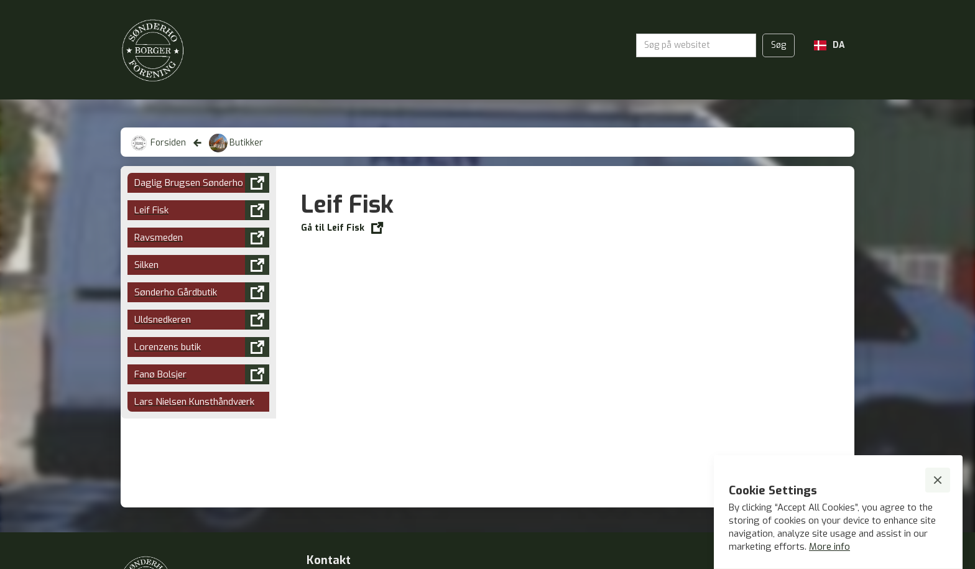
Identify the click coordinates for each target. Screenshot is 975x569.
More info (829, 546)
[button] (829, 45)
